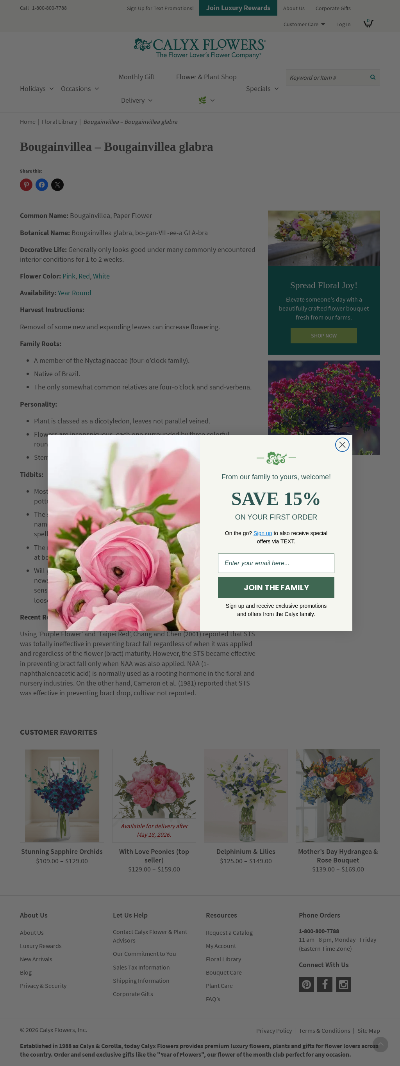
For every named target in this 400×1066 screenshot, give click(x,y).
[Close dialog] (342, 445)
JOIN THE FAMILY (276, 587)
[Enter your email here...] (276, 563)
